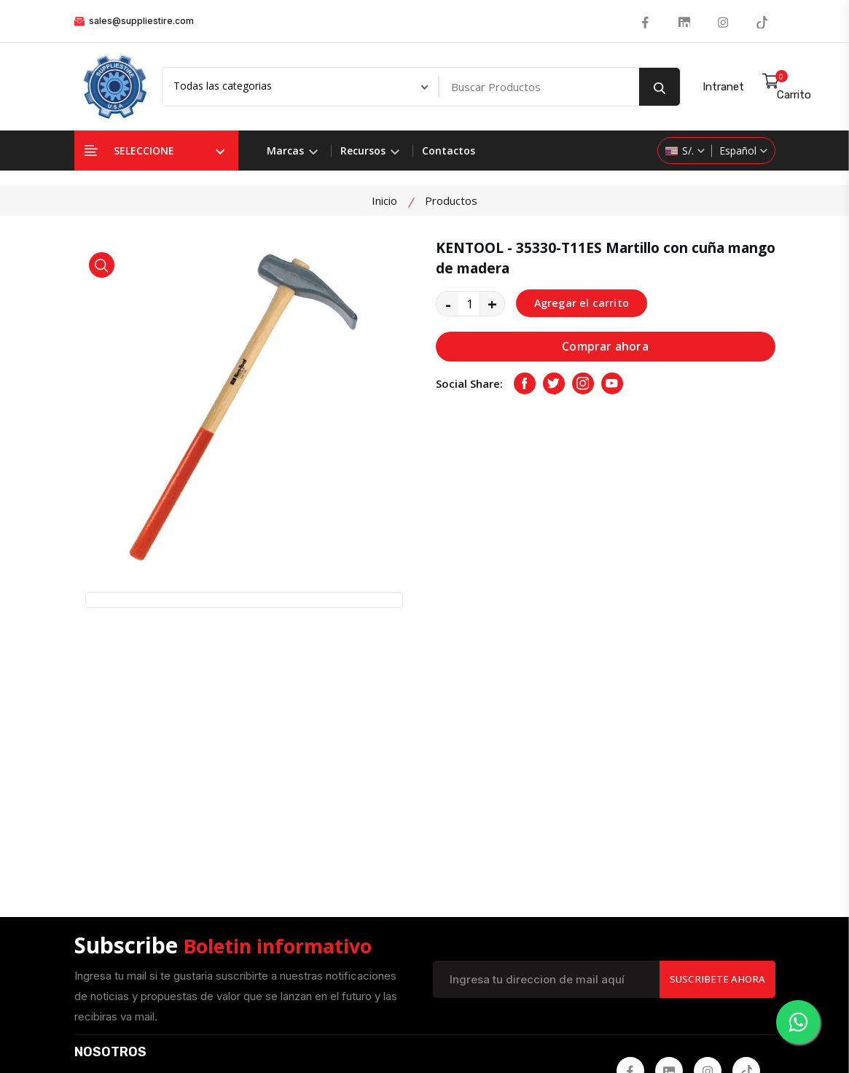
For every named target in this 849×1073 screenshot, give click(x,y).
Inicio (384, 200)
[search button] (659, 87)
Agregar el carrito (583, 303)
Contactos (448, 150)
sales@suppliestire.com (134, 20)
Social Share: (469, 384)
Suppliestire (346, 1033)
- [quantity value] (448, 303)
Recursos (369, 150)
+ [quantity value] (492, 303)
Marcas (292, 150)
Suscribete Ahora (714, 713)
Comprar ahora (605, 347)
